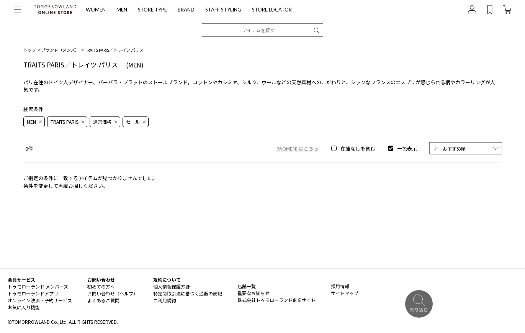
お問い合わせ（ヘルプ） (112, 293)
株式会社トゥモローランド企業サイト (276, 300)
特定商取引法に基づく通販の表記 (187, 293)
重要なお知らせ (253, 293)
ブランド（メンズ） (60, 50)
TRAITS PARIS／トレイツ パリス (114, 50)
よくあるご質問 (103, 300)
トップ (29, 50)
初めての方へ (101, 286)
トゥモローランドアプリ (33, 293)
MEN (121, 10)
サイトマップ (344, 293)
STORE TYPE (152, 10)
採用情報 (340, 286)
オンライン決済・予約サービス (40, 300)
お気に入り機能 (24, 307)
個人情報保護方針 (171, 286)
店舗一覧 (246, 286)
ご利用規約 (164, 300)
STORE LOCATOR (272, 10)
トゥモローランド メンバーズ (38, 286)
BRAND (186, 10)
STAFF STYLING (223, 10)
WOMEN (96, 10)
